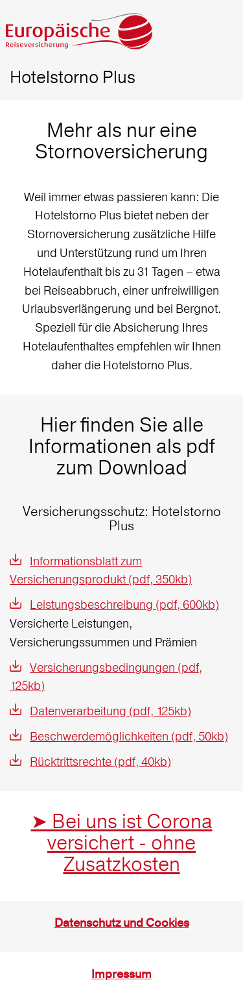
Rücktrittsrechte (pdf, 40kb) (100, 761)
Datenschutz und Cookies (121, 923)
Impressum (121, 974)
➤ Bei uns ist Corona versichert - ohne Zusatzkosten (122, 842)
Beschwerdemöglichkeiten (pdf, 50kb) (129, 736)
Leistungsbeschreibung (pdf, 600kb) (124, 604)
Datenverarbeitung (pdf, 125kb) (110, 711)
